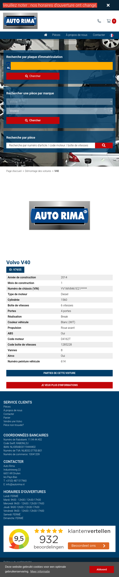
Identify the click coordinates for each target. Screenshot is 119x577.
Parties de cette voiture (59, 373)
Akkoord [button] (102, 569)
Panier (7, 417)
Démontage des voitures (38, 171)
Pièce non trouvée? (14, 425)
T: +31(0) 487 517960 (15, 480)
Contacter (99, 35)
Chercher (33, 76)
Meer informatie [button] (40, 571)
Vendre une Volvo (13, 421)
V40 (56, 171)
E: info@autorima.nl (14, 484)
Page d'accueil (14, 171)
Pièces (56, 35)
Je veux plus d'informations (59, 385)
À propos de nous (77, 35)
